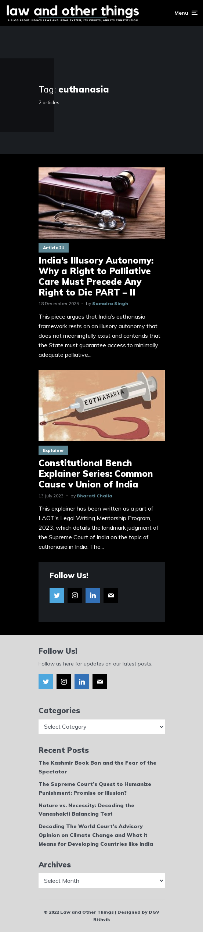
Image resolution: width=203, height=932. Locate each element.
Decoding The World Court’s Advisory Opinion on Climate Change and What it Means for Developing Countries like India (96, 835)
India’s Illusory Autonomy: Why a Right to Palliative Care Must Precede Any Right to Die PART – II (96, 276)
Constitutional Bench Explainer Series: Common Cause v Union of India (96, 473)
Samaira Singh (110, 303)
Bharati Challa (94, 495)
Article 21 (53, 247)
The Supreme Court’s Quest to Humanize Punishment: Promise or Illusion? (95, 788)
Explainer (53, 450)
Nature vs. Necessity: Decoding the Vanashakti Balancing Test (86, 809)
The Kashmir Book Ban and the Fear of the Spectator (97, 767)
